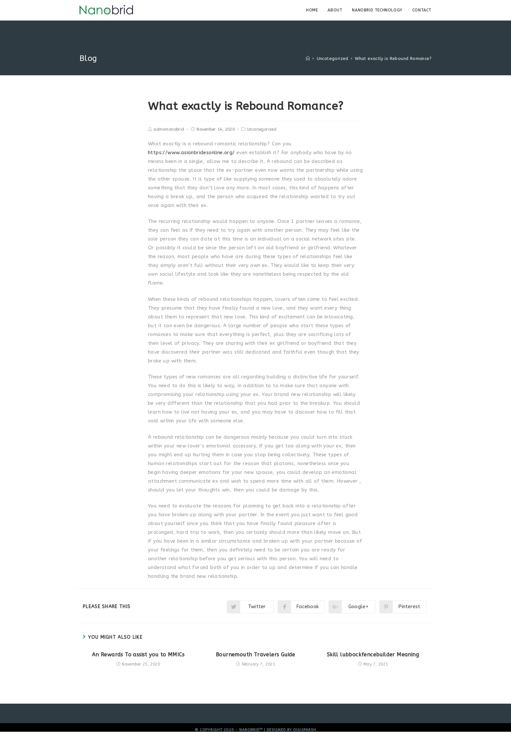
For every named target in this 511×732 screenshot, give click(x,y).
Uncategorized (261, 129)
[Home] (308, 58)
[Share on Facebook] (301, 606)
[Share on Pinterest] (402, 606)
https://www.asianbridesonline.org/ (191, 152)
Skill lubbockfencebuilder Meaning (373, 654)
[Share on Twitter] (250, 606)
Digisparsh (304, 730)
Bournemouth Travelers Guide (255, 654)
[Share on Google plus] (351, 606)
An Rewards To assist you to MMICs (138, 654)
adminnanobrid (168, 129)
